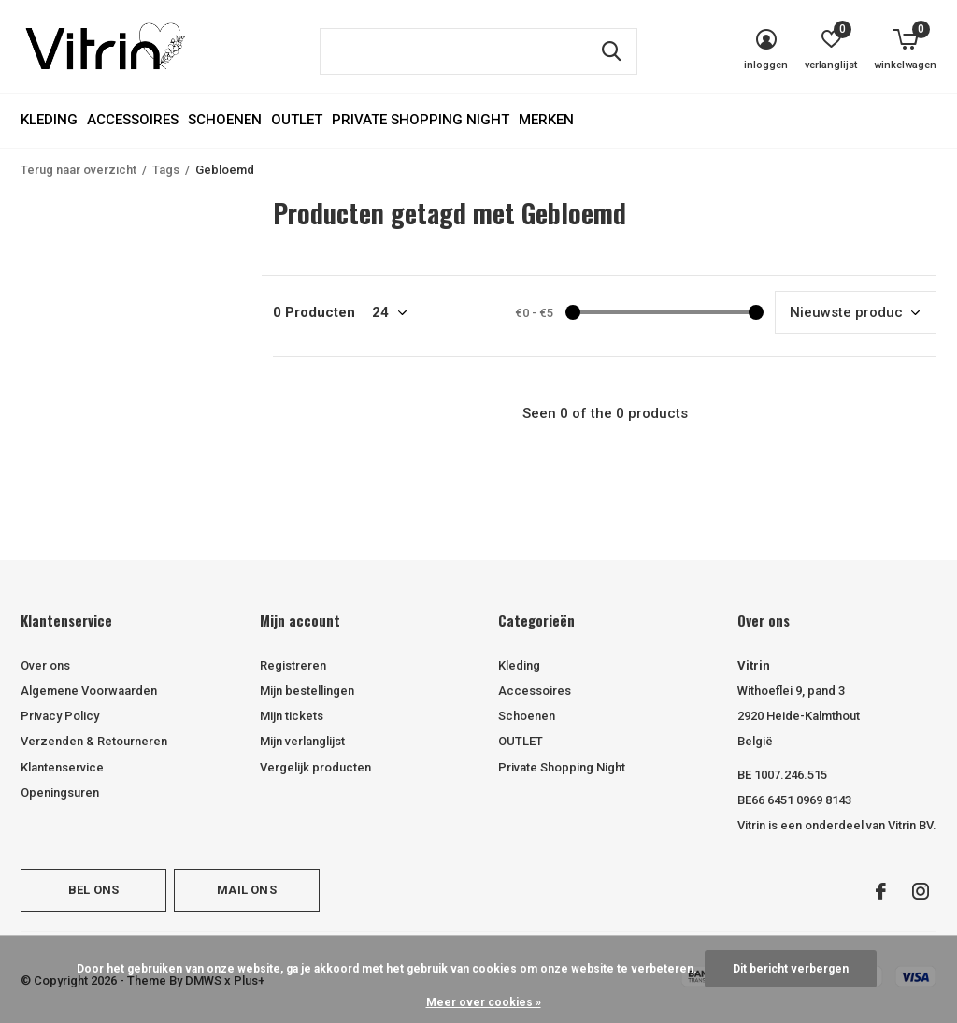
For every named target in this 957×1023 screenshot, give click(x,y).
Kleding (49, 119)
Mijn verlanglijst (302, 741)
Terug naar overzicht (78, 170)
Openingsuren (60, 792)
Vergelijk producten (315, 767)
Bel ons (93, 890)
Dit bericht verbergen (791, 968)
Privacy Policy (60, 716)
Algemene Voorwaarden (89, 691)
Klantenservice (62, 767)
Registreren (293, 665)
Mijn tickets (291, 716)
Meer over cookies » (483, 1002)
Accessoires (133, 119)
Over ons (45, 665)
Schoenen (225, 119)
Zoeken (611, 51)
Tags (165, 170)
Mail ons (246, 890)
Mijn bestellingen (307, 691)
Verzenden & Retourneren (94, 741)
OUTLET (296, 119)
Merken (546, 119)
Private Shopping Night (420, 119)
